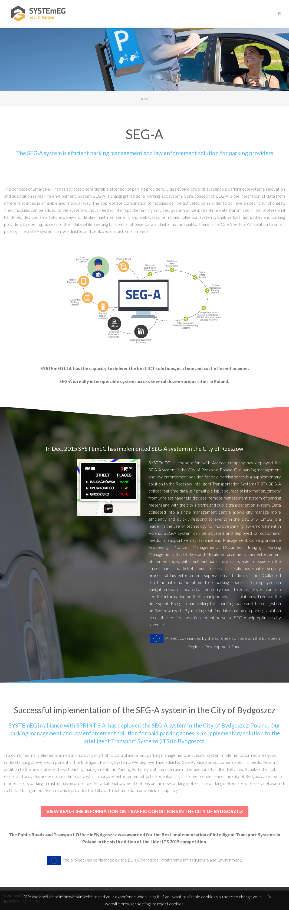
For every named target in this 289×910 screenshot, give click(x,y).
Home (145, 99)
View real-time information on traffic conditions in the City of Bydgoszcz (144, 811)
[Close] (270, 896)
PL (280, 13)
